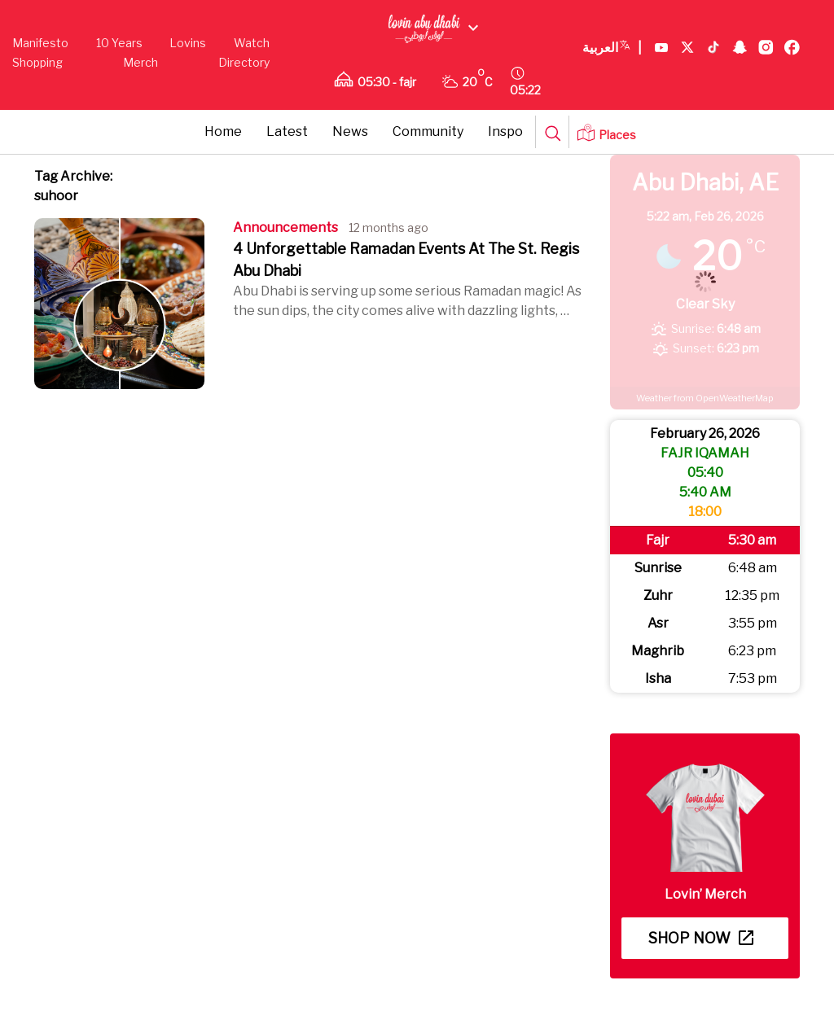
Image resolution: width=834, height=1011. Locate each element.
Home (223, 131)
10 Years (119, 43)
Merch (140, 62)
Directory (244, 62)
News (350, 131)
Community (428, 131)
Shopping (37, 62)
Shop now (700, 938)
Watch (252, 43)
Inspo (505, 131)
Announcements (285, 227)
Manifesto (40, 43)
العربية (612, 48)
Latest (287, 131)
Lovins (187, 43)
